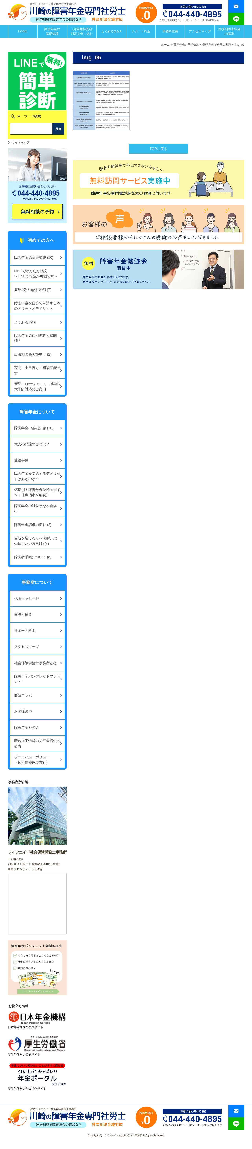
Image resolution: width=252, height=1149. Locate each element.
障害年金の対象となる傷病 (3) (35, 508)
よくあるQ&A (25, 322)
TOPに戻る (159, 149)
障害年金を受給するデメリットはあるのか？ (37, 476)
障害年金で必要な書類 (217, 44)
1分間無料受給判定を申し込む (82, 31)
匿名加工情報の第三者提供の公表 (37, 743)
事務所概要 (170, 31)
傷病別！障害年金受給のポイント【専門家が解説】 (37, 492)
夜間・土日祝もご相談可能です (37, 370)
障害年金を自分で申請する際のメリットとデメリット (37, 306)
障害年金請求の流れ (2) (32, 525)
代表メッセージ (26, 598)
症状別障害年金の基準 (229, 31)
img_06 (239, 44)
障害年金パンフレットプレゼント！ (37, 679)
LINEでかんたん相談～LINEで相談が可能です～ (35, 273)
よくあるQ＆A (111, 31)
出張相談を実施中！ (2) (32, 354)
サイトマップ (21, 142)
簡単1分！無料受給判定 (33, 290)
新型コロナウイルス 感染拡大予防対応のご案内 (37, 386)
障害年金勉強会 (26, 727)
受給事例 (21, 460)
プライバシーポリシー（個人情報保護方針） (32, 759)
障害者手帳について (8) (32, 557)
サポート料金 (140, 31)
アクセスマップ (200, 31)
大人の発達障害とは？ (32, 444)
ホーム (165, 44)
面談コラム (23, 695)
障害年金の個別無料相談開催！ (35, 338)
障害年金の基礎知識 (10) (33, 258)
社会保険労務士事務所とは (35, 663)
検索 (58, 128)
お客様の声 (23, 711)
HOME (22, 31)
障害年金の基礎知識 (52, 31)
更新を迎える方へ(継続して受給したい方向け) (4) (36, 540)
